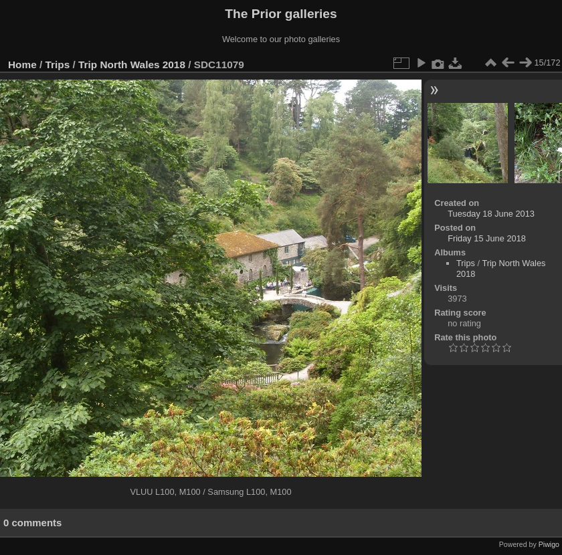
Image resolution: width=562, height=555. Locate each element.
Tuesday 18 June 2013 (491, 214)
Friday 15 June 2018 (487, 238)
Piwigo (549, 544)
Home (22, 64)
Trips (57, 64)
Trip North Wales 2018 (131, 64)
